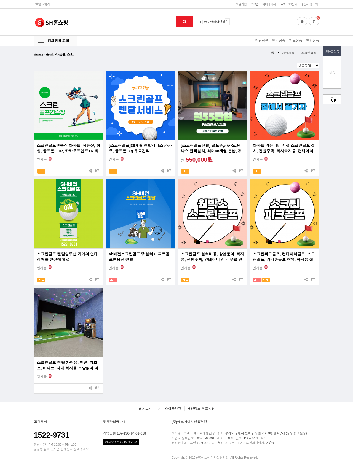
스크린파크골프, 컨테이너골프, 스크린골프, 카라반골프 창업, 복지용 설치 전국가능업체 (284, 257)
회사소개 (145, 409)
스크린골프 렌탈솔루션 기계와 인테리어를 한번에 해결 (67, 257)
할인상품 (312, 40)
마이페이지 (269, 4)
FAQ (282, 4)
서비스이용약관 (169, 409)
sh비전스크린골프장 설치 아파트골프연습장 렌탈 (139, 257)
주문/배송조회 (309, 4)
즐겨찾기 (42, 4)
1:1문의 (292, 4)
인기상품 (278, 40)
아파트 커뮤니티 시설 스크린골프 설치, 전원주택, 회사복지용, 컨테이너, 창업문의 (284, 148)
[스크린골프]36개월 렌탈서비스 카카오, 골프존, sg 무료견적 (140, 148)
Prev (227, 20)
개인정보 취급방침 (201, 409)
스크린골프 (308, 53)
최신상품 (261, 40)
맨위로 (332, 99)
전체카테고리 (58, 41)
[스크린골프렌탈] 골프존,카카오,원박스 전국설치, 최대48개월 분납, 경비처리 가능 (211, 148)
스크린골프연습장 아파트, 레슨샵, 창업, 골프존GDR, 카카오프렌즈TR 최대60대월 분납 (68, 148)
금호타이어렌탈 (214, 21)
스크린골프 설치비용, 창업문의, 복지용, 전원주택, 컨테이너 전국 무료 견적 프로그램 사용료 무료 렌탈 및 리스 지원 (212, 257)
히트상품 (295, 40)
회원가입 (241, 4)
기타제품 (288, 53)
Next (227, 23)
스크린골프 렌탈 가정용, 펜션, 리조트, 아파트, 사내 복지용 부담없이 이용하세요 (67, 365)
